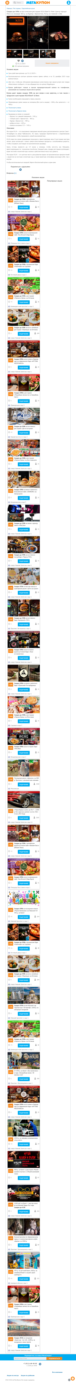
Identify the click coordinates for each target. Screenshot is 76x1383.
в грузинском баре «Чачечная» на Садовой (26, 265)
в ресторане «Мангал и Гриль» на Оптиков (24, 297)
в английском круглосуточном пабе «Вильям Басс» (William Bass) (26, 201)
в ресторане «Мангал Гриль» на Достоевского (25, 459)
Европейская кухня (28, 8)
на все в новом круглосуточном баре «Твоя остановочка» (24, 652)
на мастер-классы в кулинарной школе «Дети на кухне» (26, 587)
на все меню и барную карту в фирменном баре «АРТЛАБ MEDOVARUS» (26, 361)
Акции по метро (13, 1375)
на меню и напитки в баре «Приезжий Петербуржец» (25, 684)
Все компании (57, 1372)
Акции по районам (27, 1375)
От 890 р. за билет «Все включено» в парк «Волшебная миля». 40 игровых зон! (26, 1073)
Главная (9, 8)
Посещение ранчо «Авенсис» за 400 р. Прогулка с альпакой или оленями (26, 779)
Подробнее (23, 207)
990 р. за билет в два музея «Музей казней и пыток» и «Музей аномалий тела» (26, 1172)
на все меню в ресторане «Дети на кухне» (24, 427)
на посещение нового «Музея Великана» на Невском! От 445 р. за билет (26, 911)
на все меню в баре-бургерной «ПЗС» (24, 619)
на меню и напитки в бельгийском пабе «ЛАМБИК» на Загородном (25, 492)
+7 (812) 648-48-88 (30, 1363)
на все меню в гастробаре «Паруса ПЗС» (24, 556)
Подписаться (54, 1358)
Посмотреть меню (14, 108)
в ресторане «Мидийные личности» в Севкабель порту (26, 395)
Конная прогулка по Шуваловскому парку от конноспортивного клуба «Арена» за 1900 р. (26, 1239)
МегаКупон (38, 2)
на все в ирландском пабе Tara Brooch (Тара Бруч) (25, 234)
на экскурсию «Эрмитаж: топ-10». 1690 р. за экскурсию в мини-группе (24, 1340)
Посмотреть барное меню (17, 111)
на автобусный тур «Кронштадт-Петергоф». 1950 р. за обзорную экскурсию (26, 1008)
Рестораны (17, 8)
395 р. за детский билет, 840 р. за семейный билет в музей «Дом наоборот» (25, 1273)
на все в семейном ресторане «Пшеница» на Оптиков (26, 329)
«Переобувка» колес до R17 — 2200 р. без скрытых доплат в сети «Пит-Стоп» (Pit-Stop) (26, 812)
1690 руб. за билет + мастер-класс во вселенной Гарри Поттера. (26, 1205)
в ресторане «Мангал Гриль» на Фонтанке (24, 716)
